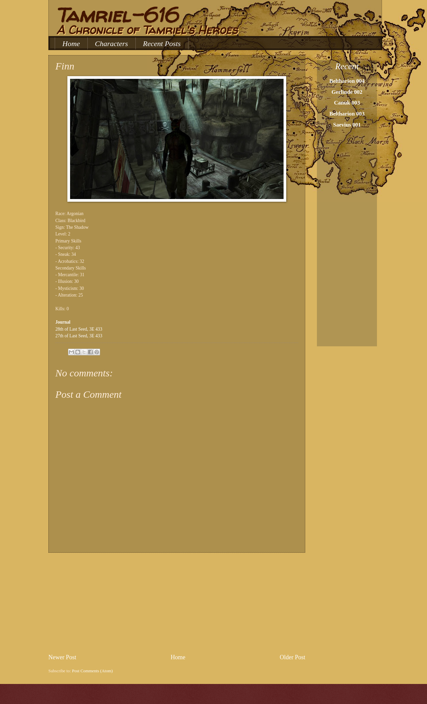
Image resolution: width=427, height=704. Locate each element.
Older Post (292, 657)
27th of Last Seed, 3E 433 (78, 335)
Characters (111, 43)
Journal (62, 322)
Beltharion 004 (347, 81)
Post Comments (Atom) (92, 671)
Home (71, 43)
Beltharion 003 (347, 114)
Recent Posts (162, 43)
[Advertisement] (177, 603)
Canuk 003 (347, 103)
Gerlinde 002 (347, 92)
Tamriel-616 (116, 15)
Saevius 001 (347, 125)
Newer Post (62, 657)
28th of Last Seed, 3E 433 (78, 329)
